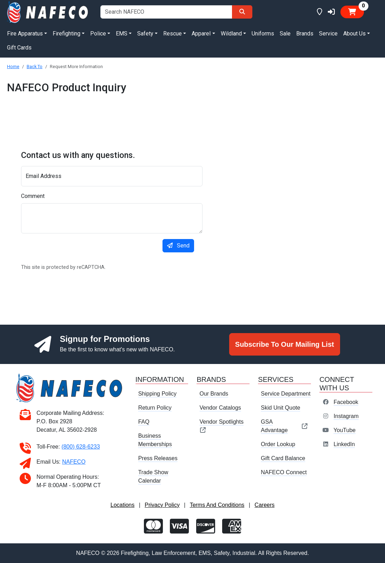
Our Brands (213, 394)
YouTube (344, 430)
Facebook (346, 402)
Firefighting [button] (66, 33)
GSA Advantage (284, 426)
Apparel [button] (201, 33)
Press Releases (158, 458)
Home (13, 66)
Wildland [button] (231, 33)
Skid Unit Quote (280, 408)
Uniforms (263, 33)
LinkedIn (344, 444)
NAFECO (74, 462)
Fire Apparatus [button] (25, 33)
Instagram (346, 416)
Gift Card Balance (283, 458)
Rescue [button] (172, 33)
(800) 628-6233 (80, 447)
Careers (264, 505)
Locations (123, 505)
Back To (34, 66)
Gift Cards (19, 47)
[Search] (242, 12)
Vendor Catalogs (220, 408)
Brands (304, 33)
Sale (285, 33)
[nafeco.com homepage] (48, 11)
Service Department (285, 394)
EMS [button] (121, 33)
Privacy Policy (162, 505)
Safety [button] (145, 33)
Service (328, 33)
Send (178, 245)
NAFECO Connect (284, 472)
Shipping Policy (157, 394)
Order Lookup (278, 444)
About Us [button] (354, 33)
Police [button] (98, 33)
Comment (33, 196)
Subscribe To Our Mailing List (284, 344)
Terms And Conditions (217, 505)
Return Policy (155, 408)
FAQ (144, 422)
